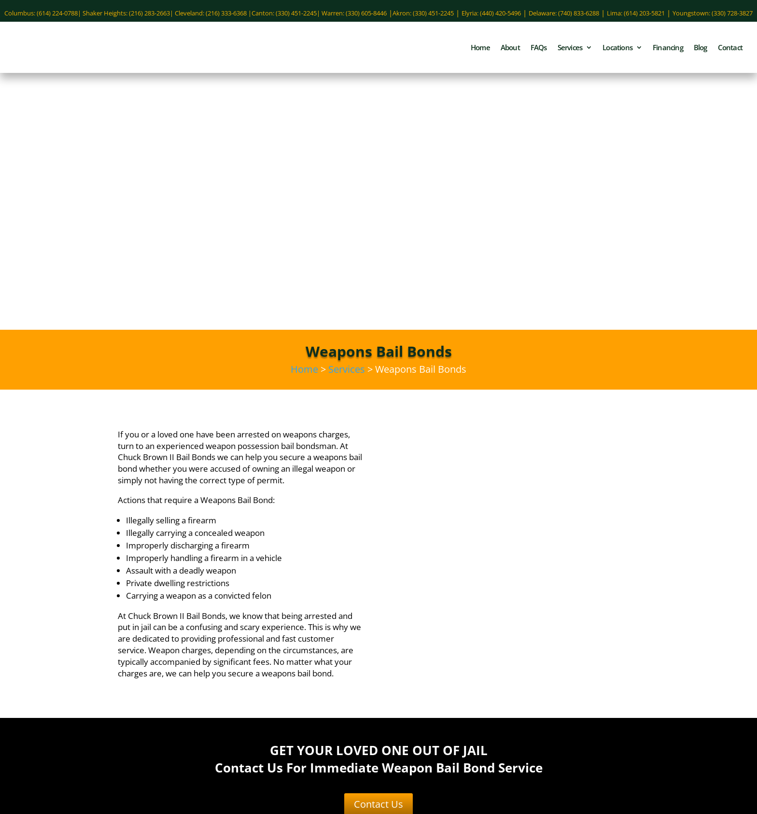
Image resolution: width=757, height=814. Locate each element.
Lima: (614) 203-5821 (636, 13)
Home (480, 51)
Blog (700, 51)
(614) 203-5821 (642, 671)
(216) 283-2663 (466, 724)
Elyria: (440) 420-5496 (491, 13)
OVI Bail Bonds (336, 661)
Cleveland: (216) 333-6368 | (213, 13)
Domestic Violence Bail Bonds (290, 646)
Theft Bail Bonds (332, 675)
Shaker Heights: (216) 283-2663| (129, 13)
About (510, 51)
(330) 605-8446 (466, 752)
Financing (668, 51)
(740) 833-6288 (115, 669)
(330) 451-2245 (466, 641)
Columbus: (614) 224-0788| (43, 13)
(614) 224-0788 (115, 641)
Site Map (598, 808)
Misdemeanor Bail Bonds (261, 661)
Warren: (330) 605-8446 (354, 13)
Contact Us (378, 554)
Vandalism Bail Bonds (252, 690)
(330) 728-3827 (466, 778)
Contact (730, 51)
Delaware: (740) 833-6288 (564, 13)
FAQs (539, 51)
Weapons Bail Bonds (331, 690)
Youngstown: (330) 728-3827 (713, 13)
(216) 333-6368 (466, 696)
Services (570, 51)
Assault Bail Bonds (291, 632)
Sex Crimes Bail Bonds (259, 675)
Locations (617, 51)
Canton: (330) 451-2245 (284, 13)
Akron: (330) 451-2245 (423, 13)
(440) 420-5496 (642, 641)
